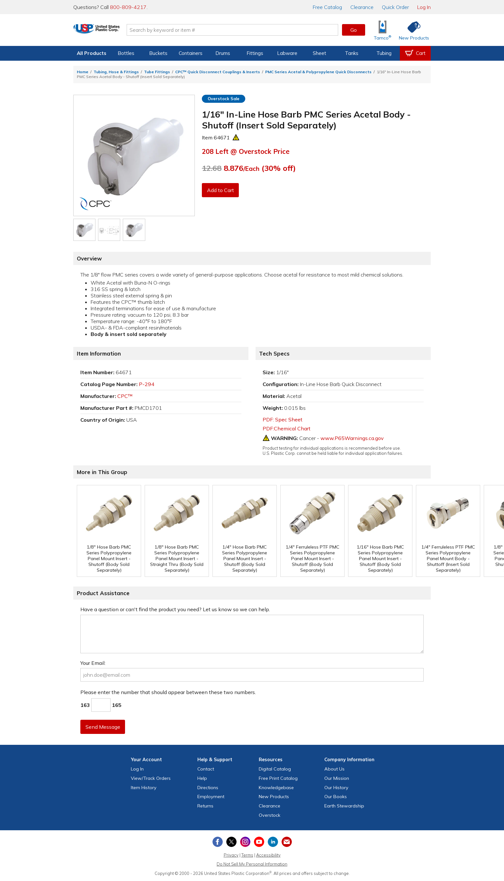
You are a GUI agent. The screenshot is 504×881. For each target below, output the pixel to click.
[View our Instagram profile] (245, 841)
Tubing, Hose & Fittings (116, 71)
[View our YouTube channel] (259, 841)
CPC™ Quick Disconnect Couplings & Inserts (217, 71)
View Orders (151, 778)
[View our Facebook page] (217, 841)
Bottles (126, 53)
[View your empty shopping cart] (415, 53)
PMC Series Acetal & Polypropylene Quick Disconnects (318, 71)
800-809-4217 (128, 7)
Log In (424, 7)
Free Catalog (278, 778)
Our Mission (336, 778)
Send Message (103, 727)
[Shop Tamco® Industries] (382, 30)
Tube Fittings (157, 71)
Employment (210, 796)
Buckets (158, 53)
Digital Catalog (275, 769)
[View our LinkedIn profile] (272, 841)
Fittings (255, 53)
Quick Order (395, 7)
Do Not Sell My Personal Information (252, 864)
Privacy (231, 855)
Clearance (362, 7)
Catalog (327, 7)
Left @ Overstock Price (246, 151)
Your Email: (92, 663)
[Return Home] (111, 31)
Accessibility (268, 855)
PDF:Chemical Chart (286, 428)
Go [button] (353, 30)
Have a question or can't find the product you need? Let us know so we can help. (175, 609)
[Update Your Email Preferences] (286, 841)
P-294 (146, 384)
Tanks (351, 53)
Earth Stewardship (344, 806)
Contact (205, 769)
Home (82, 71)
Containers (191, 53)
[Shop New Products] (412, 30)
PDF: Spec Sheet (282, 419)
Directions (207, 787)
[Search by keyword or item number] (247, 30)
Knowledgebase (276, 787)
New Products (274, 796)
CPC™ (125, 396)
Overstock (269, 815)
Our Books (335, 796)
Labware (287, 53)
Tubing (384, 53)
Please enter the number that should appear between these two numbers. (168, 692)
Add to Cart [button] (220, 190)
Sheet (319, 53)
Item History (144, 787)
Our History (336, 787)
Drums (222, 53)
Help (202, 778)
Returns (205, 806)
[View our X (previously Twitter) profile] (231, 841)
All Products (91, 53)
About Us (334, 769)
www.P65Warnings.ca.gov (352, 438)
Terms (247, 855)
